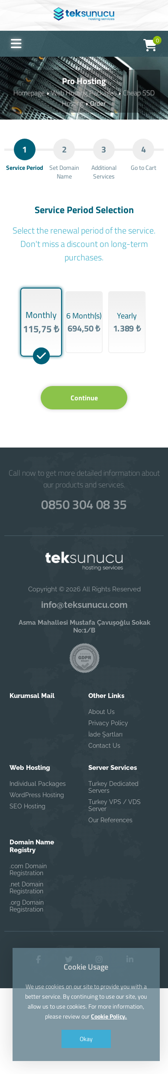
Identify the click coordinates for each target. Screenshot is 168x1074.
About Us (101, 797)
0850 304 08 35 (84, 587)
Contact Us (104, 830)
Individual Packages (38, 869)
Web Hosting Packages (84, 92)
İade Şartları (105, 819)
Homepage (31, 92)
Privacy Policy (108, 808)
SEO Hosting (27, 891)
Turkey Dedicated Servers (113, 872)
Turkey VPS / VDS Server (114, 891)
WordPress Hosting (37, 880)
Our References (110, 905)
